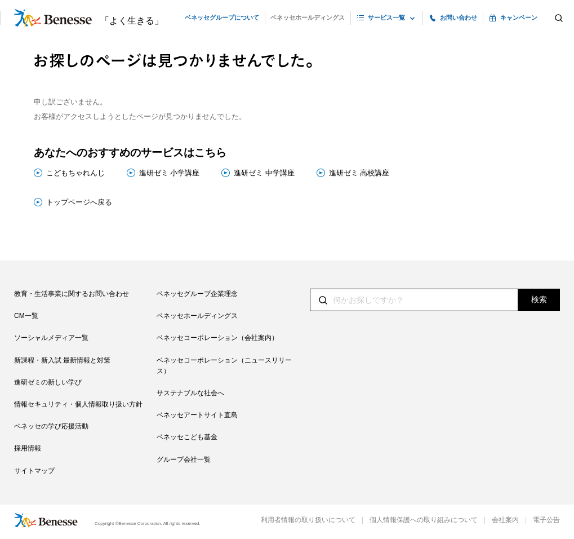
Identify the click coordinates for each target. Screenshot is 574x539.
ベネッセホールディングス (307, 17)
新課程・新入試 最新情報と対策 (62, 360)
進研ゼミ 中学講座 (264, 173)
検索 (539, 299)
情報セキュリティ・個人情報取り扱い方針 (78, 404)
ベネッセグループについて (222, 17)
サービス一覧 (386, 17)
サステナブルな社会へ (190, 393)
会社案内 (505, 520)
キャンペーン (518, 17)
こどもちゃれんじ (75, 173)
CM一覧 (26, 316)
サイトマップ (34, 471)
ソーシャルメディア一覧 (51, 338)
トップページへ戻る (79, 202)
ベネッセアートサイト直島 (197, 415)
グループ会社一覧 (184, 459)
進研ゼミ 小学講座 (169, 173)
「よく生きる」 (131, 20)
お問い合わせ (458, 17)
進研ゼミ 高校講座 (359, 173)
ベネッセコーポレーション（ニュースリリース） (224, 365)
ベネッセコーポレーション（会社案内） (217, 338)
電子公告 (546, 520)
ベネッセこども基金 (187, 437)
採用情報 (27, 448)
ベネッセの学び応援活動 (51, 426)
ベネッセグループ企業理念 (197, 294)
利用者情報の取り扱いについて (308, 520)
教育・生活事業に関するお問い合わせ (71, 294)
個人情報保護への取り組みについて (424, 520)
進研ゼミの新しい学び (48, 382)
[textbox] (435, 300)
